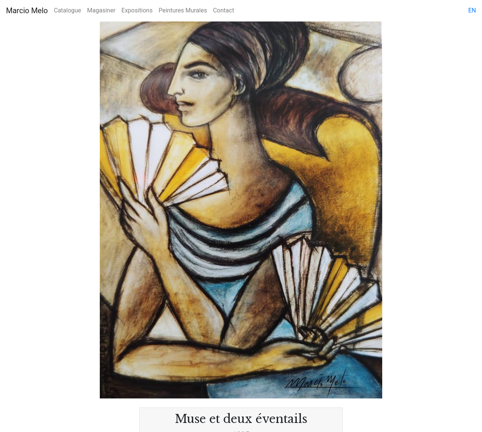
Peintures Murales (183, 10)
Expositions (137, 10)
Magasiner (101, 10)
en (472, 10)
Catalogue (67, 10)
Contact (223, 10)
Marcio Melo (27, 10)
